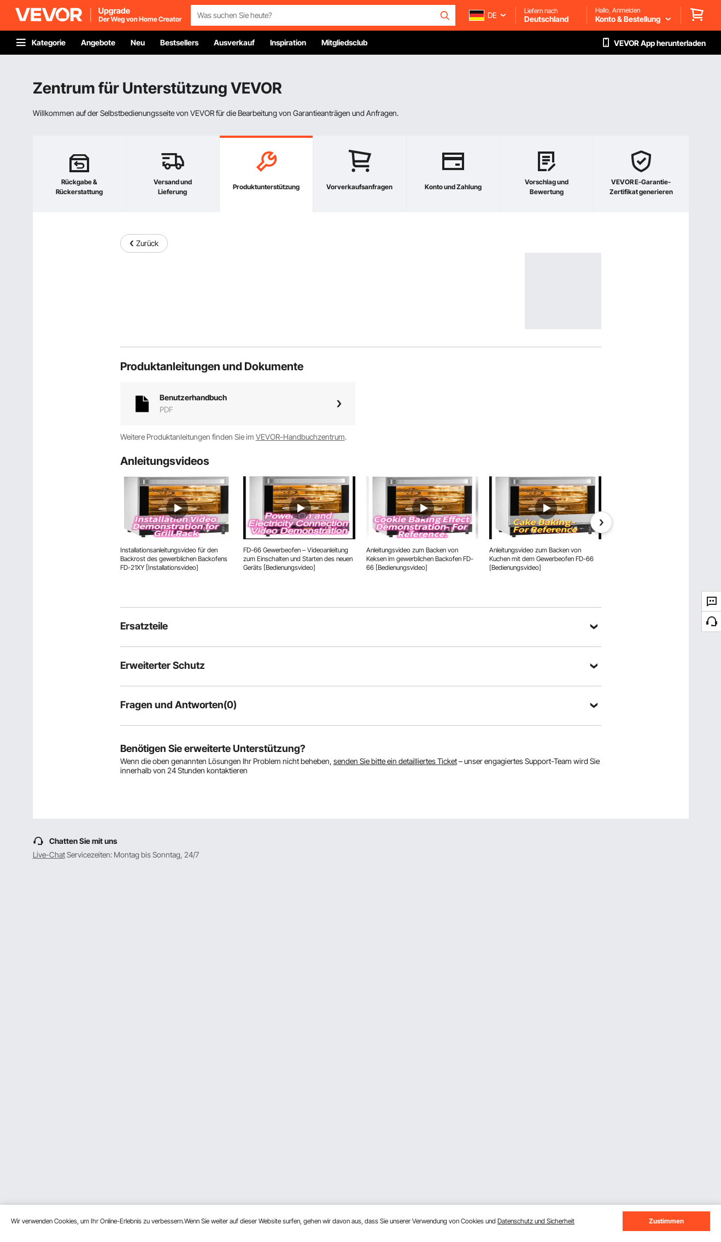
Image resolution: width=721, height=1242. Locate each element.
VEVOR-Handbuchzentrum (300, 436)
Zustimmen (666, 1221)
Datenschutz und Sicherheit (536, 1221)
